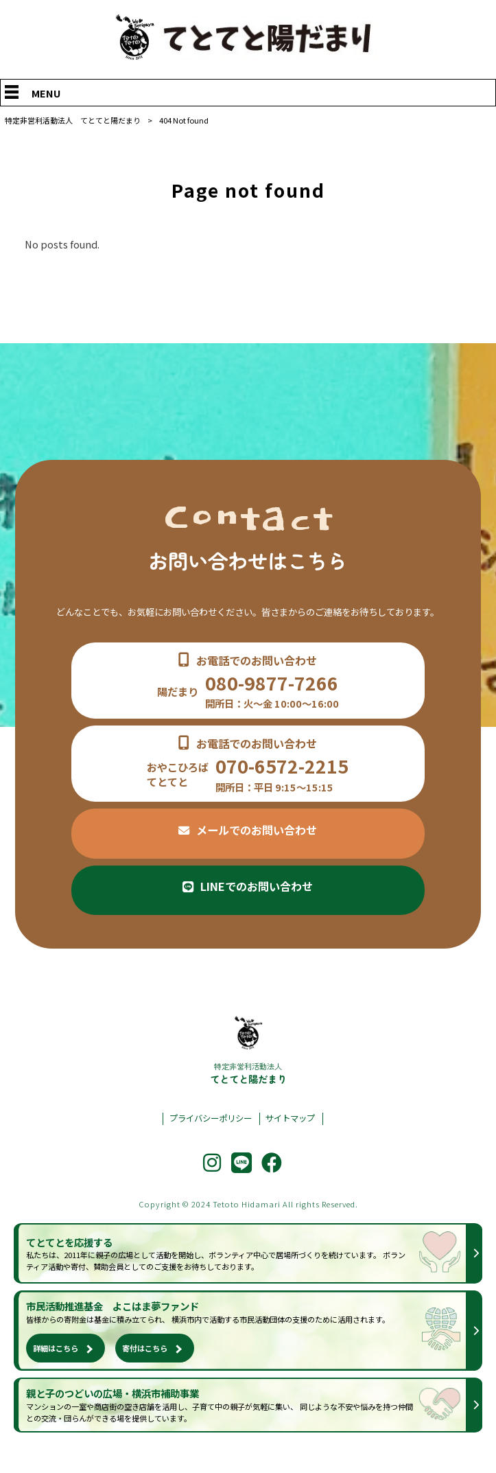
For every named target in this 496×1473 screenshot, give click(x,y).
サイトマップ (290, 1118)
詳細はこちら (55, 1348)
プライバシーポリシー (210, 1118)
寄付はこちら (144, 1348)
